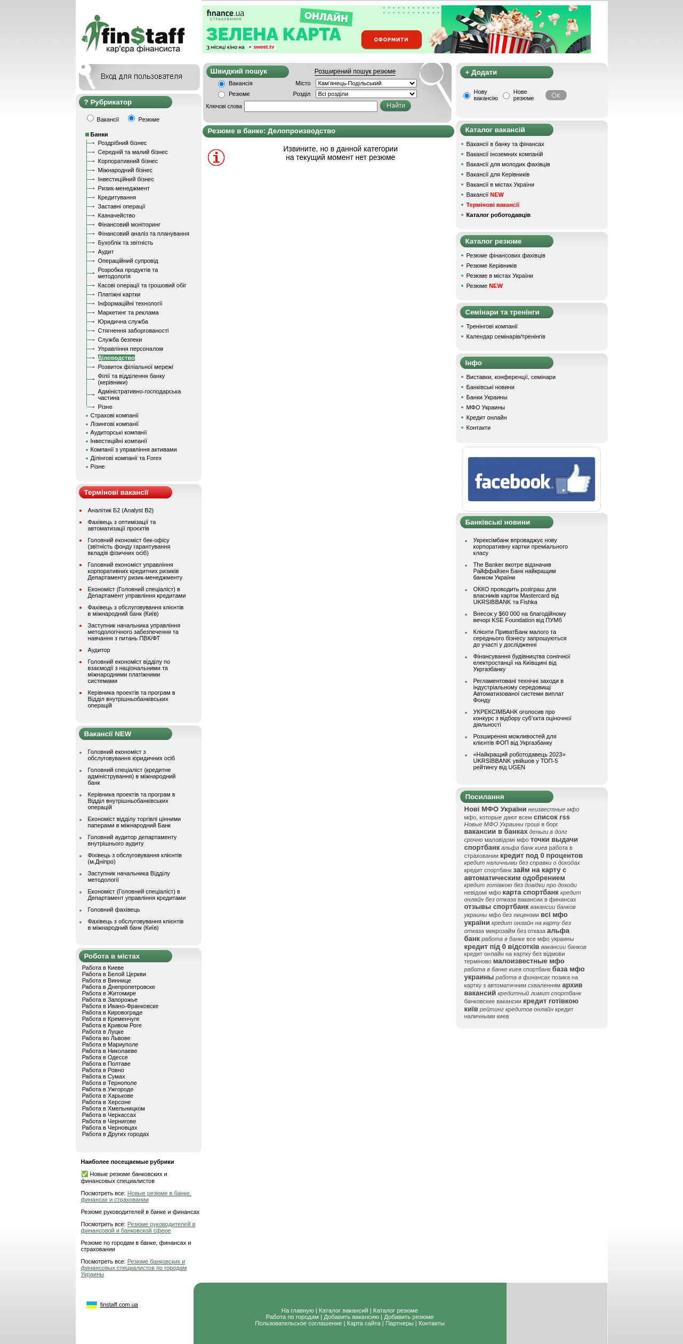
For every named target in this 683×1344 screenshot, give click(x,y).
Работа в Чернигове (109, 1121)
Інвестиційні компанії (119, 441)
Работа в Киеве (103, 967)
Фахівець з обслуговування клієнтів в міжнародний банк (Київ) (136, 610)
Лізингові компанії (115, 424)
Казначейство (116, 215)
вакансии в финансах (547, 899)
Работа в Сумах (103, 1076)
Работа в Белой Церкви (114, 974)
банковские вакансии (493, 1001)
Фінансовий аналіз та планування (143, 233)
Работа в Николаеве (110, 1051)
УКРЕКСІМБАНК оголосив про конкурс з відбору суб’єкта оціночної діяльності (522, 718)
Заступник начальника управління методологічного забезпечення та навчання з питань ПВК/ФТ (134, 631)
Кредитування (117, 197)
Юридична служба (123, 321)
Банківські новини (491, 387)
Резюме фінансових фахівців (506, 255)
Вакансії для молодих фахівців (508, 164)
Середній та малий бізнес (133, 152)
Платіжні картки (119, 294)
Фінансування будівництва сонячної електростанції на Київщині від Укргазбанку (521, 662)
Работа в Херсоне (106, 1102)
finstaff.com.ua (119, 1304)
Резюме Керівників (492, 265)
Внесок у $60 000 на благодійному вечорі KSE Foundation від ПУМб (519, 616)
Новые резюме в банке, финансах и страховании (136, 1196)
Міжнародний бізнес (125, 170)
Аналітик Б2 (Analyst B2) (121, 510)
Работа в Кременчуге (111, 1019)
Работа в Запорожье (110, 999)
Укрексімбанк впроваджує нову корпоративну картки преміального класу (520, 546)
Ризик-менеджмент (124, 188)
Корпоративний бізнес (128, 161)
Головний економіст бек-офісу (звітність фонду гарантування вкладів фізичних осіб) (129, 546)
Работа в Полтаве (106, 1063)
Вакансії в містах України (501, 184)
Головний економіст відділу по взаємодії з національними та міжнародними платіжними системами (129, 671)
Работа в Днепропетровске (118, 987)
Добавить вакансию (351, 1317)
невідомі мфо (482, 892)
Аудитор (99, 650)
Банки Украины (487, 397)
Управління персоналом (131, 348)
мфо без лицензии (514, 915)
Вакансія (241, 83)
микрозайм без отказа (515, 931)
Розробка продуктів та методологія (128, 273)
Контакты (432, 1323)
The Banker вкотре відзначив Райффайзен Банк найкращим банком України (514, 571)
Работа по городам (292, 1317)
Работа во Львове (106, 1038)
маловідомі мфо (507, 839)
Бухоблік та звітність (126, 242)
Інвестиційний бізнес (126, 179)
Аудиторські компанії (119, 432)
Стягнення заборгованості (133, 330)
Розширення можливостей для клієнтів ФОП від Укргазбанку (515, 739)
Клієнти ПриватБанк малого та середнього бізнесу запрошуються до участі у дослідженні (520, 638)
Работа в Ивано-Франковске (120, 1006)
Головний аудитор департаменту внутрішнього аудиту (132, 840)
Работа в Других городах (115, 1134)
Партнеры (399, 1323)
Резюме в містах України (500, 275)
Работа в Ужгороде (108, 1089)
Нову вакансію (486, 94)
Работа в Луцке (103, 1031)
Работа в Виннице (106, 980)
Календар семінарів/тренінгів (506, 336)
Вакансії (485, 194)
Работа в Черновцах (110, 1127)
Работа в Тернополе (109, 1083)
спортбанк (537, 969)
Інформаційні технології (130, 303)
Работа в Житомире (109, 993)
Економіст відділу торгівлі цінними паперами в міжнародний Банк (134, 822)
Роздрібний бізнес (122, 143)
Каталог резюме (395, 1310)
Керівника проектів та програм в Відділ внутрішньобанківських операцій (131, 699)
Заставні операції (122, 206)
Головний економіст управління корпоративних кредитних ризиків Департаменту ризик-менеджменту (135, 571)
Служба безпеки (120, 339)
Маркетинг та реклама (128, 312)
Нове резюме (523, 94)
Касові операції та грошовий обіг (142, 285)
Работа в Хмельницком (113, 1108)
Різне (105, 407)
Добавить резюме (408, 1317)
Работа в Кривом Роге (112, 1025)
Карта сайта (364, 1323)
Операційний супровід (128, 260)
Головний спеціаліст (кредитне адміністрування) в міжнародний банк (132, 776)
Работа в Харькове (107, 1095)
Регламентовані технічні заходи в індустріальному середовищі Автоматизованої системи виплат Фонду (518, 690)
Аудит (106, 251)
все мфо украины (550, 939)
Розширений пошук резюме (355, 71)
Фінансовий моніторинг (129, 224)
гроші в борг (541, 824)
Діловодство (116, 358)
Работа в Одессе (105, 1057)
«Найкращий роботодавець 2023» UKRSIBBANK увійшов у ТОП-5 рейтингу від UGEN (519, 760)
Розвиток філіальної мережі (135, 367)
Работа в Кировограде (112, 1012)
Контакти (479, 427)
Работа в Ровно (103, 1070)
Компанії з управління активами (134, 449)
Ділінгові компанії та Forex (126, 458)
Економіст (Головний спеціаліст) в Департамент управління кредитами (137, 592)
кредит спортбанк (488, 870)
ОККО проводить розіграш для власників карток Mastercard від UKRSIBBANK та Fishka (516, 595)
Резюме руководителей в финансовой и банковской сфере (138, 1227)
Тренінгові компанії (492, 326)
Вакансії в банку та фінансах (505, 144)
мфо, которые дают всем (498, 817)
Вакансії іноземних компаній (505, 154)
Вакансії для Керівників (498, 174)
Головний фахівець (114, 909)
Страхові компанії (115, 415)
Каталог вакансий (343, 1310)
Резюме (239, 94)
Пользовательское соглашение (298, 1323)
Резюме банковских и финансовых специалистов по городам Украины (134, 1267)
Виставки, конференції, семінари (511, 377)
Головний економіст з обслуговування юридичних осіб (131, 755)
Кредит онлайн (487, 417)
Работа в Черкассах (109, 1115)
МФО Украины (486, 407)
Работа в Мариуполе (110, 1044)
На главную (298, 1310)
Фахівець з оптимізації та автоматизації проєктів (122, 525)
